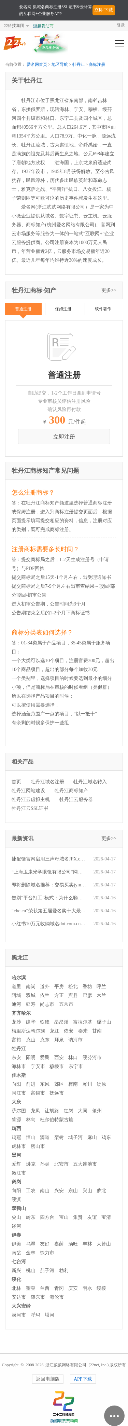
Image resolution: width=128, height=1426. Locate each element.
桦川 (87, 1084)
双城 (30, 995)
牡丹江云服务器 (76, 799)
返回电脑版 (48, 1379)
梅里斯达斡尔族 (28, 1030)
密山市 (38, 1146)
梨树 (59, 1137)
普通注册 (23, 308)
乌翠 (30, 1243)
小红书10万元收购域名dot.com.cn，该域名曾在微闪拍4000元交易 (49, 923)
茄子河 (47, 1270)
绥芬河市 (92, 1057)
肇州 (97, 1110)
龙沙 (16, 1022)
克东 (44, 1039)
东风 (44, 1084)
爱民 (44, 1057)
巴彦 (87, 995)
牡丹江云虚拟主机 (31, 799)
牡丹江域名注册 (47, 781)
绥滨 (16, 1199)
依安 (68, 1030)
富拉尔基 (82, 1022)
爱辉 (16, 1164)
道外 (44, 986)
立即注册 (64, 437)
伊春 (16, 1235)
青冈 (59, 1288)
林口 (73, 1057)
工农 (30, 1190)
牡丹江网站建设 (28, 790)
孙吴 (44, 1164)
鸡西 (16, 1128)
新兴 (16, 1270)
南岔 (16, 1252)
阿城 (16, 995)
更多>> (108, 290)
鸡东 (106, 1137)
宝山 (64, 1217)
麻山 (92, 1137)
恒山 (30, 1137)
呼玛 (35, 1314)
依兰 (44, 995)
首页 (16, 781)
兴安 (59, 1190)
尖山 (16, 1217)
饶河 (16, 1226)
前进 (30, 1084)
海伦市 (56, 1297)
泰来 (83, 1030)
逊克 (30, 1164)
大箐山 (104, 1243)
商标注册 (97, 64)
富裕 (16, 1039)
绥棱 (101, 1288)
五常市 (66, 1004)
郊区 (59, 1084)
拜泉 (59, 1039)
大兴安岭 (21, 1306)
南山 (44, 1190)
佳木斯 (19, 1075)
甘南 (97, 1030)
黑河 (16, 1155)
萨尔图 (19, 1110)
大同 (82, 1110)
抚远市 (56, 1093)
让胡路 (52, 1110)
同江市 (19, 1093)
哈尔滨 (19, 977)
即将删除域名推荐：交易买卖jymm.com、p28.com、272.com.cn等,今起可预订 (49, 884)
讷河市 (75, 1039)
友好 (44, 1243)
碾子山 (104, 1022)
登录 (121, 25)
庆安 (73, 1288)
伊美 (16, 1243)
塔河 (49, 1314)
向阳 (16, 1084)
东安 (16, 1057)
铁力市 (47, 1252)
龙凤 (35, 1110)
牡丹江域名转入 (90, 781)
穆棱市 (56, 1066)
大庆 (16, 1101)
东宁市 (76, 1066)
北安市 (61, 1164)
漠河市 (19, 1314)
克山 (30, 1039)
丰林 (87, 1243)
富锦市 (38, 1093)
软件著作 (103, 308)
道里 (16, 986)
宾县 (73, 995)
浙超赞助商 (43, 26)
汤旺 (73, 1243)
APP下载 (83, 1379)
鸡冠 (16, 1137)
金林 (30, 1252)
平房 (59, 986)
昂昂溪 (61, 1022)
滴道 (44, 1137)
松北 (73, 986)
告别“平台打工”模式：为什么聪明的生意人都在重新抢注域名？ (49, 897)
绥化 (16, 1279)
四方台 (47, 1217)
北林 (16, 1288)
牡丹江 (78, 64)
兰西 (44, 1288)
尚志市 (47, 1004)
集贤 (78, 1217)
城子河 (75, 1137)
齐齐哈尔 (21, 1013)
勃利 (64, 1270)
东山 (73, 1190)
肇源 (16, 1119)
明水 (87, 1288)
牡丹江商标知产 (71, 790)
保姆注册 (63, 308)
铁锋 (44, 1022)
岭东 (30, 1217)
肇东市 (38, 1297)
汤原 (101, 1084)
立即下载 (103, 10)
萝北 (101, 1190)
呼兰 (101, 986)
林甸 (30, 1119)
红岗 (68, 1110)
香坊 (87, 986)
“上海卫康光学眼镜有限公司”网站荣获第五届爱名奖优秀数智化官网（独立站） (49, 871)
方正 (59, 995)
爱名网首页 (37, 64)
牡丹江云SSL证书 (30, 808)
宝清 (106, 1217)
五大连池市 (85, 1164)
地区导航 (60, 64)
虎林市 (19, 1146)
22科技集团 (14, 25)
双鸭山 (19, 1208)
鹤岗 (16, 1181)
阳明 (30, 1057)
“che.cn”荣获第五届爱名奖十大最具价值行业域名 (49, 910)
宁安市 (38, 1066)
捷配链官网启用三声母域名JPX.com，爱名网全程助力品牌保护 (49, 858)
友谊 (92, 1217)
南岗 (30, 986)
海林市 (19, 1066)
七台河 (19, 1261)
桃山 (30, 1270)
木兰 (101, 995)
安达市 (19, 1297)
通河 (16, 1004)
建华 (30, 1022)
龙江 (54, 1030)
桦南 (73, 1084)
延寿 (30, 1004)
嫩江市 (19, 1172)
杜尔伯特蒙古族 (56, 1119)
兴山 (87, 1190)
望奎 (30, 1288)
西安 (59, 1057)
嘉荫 (59, 1243)
